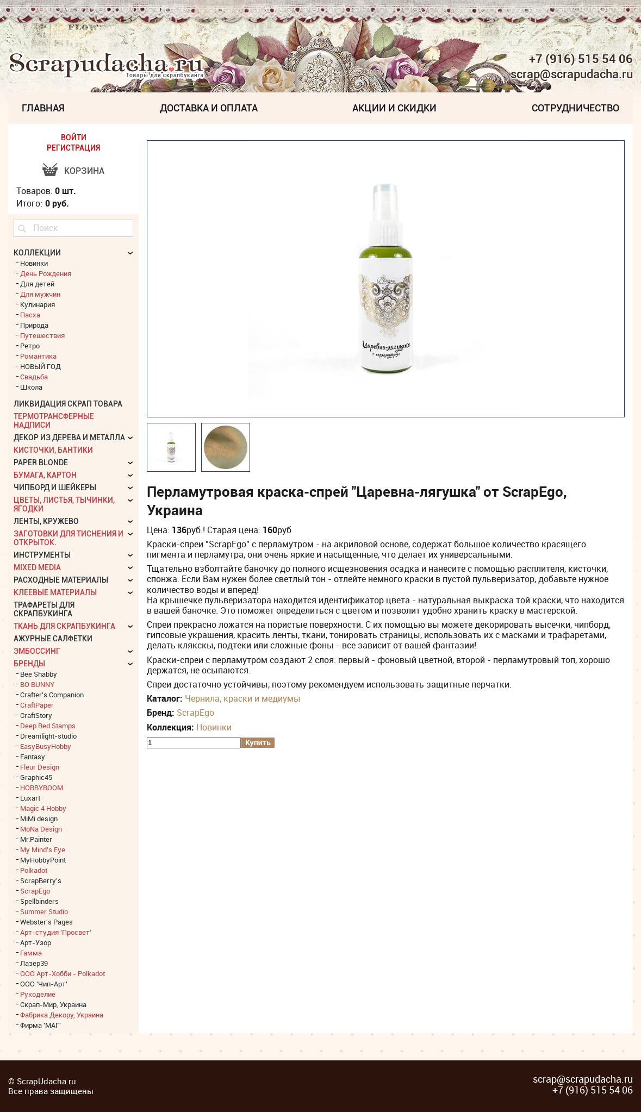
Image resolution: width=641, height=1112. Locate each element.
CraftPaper (37, 705)
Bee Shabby (38, 674)
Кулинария (37, 304)
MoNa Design (41, 829)
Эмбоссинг (37, 651)
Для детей (37, 284)
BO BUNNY (37, 684)
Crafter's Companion (52, 694)
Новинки (214, 727)
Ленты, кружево (46, 521)
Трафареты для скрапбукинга (44, 609)
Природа (34, 325)
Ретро (30, 346)
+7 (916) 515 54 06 (581, 58)
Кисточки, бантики (53, 450)
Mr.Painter (36, 839)
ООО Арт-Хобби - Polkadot (62, 973)
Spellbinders (39, 901)
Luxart (30, 798)
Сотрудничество (575, 108)
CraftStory (36, 715)
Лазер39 (34, 963)
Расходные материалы (61, 580)
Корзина (84, 171)
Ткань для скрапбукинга (64, 626)
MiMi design (39, 818)
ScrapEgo (195, 713)
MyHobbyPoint (43, 860)
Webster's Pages (46, 922)
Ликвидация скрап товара (68, 403)
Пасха (30, 315)
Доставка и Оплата (209, 108)
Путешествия (42, 335)
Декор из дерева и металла (69, 437)
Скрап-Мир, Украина (53, 1004)
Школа (31, 387)
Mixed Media (37, 567)
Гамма (31, 953)
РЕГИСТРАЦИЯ (73, 147)
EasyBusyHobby (45, 746)
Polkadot (33, 870)
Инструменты (42, 555)
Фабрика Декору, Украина (61, 1015)
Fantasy (32, 756)
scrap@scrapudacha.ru (572, 74)
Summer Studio (44, 911)
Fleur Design (39, 767)
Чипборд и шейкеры (55, 487)
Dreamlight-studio (48, 736)
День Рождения (45, 273)
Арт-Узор (35, 942)
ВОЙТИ (73, 137)
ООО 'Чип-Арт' (43, 984)
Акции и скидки (394, 108)
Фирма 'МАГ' (40, 1025)
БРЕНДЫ (29, 663)
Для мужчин (40, 294)
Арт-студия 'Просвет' (55, 932)
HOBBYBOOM (41, 787)
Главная (43, 108)
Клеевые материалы (55, 592)
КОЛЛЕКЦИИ (37, 252)
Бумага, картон (45, 475)
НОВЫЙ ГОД (40, 366)
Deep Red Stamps (48, 725)
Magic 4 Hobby (43, 808)
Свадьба (34, 377)
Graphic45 (36, 777)
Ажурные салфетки (53, 638)
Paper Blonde (41, 462)
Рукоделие (37, 994)
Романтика (38, 356)
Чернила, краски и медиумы (243, 698)
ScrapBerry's (40, 880)
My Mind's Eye (42, 849)
